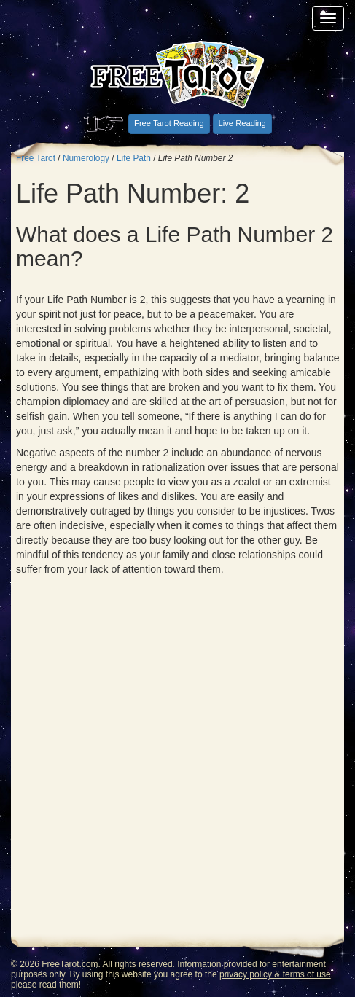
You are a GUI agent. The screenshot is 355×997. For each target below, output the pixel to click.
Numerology (86, 158)
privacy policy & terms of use (275, 974)
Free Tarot (35, 158)
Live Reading (242, 123)
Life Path (134, 158)
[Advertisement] (177, 761)
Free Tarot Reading (169, 123)
